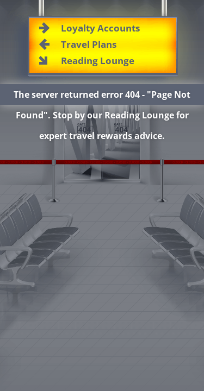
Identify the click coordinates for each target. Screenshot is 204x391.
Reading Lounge (97, 60)
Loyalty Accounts (100, 28)
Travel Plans (88, 44)
